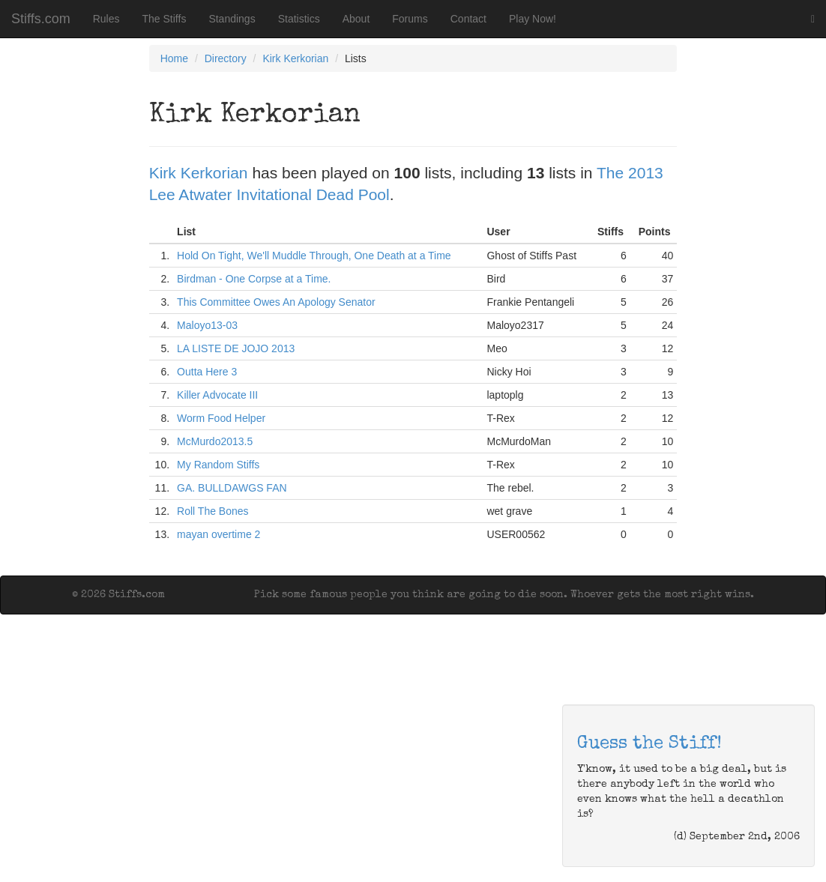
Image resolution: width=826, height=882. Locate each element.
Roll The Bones (212, 511)
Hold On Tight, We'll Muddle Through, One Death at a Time (314, 256)
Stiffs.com (40, 18)
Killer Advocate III (217, 395)
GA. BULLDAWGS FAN (232, 488)
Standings (231, 19)
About (356, 19)
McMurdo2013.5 (215, 441)
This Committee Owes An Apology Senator (276, 302)
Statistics (299, 19)
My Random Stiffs (218, 465)
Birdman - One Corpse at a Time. (254, 279)
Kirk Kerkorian (295, 58)
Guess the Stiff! (649, 744)
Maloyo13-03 (207, 325)
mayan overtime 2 (218, 534)
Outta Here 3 (207, 372)
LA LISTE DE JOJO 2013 (236, 348)
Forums (409, 19)
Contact (468, 19)
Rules (106, 19)
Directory (226, 58)
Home (174, 58)
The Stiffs (164, 19)
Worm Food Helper (221, 418)
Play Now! (532, 19)
